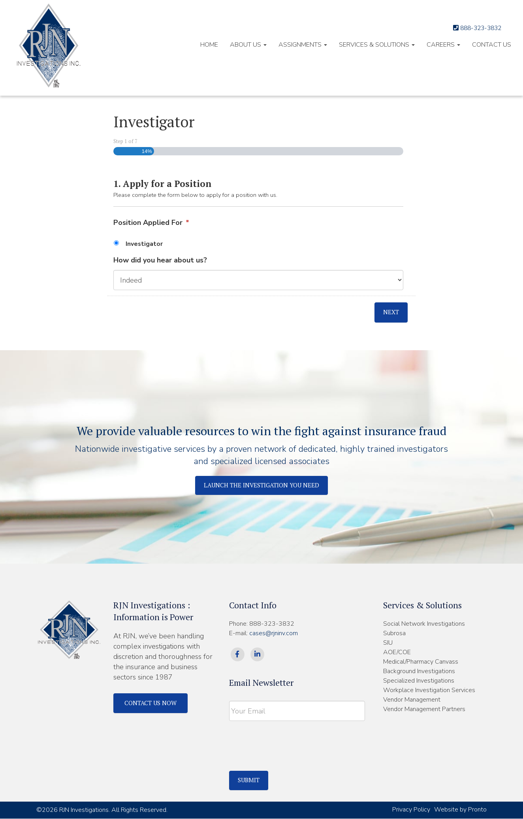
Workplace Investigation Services (429, 690)
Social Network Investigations (424, 624)
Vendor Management (411, 700)
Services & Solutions (377, 45)
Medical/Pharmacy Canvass (420, 662)
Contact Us (491, 45)
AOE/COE (397, 652)
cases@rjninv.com (273, 633)
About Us (248, 45)
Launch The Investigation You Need (261, 485)
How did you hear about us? (160, 260)
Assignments (302, 45)
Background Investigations (419, 671)
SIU (388, 643)
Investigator (144, 244)
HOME (209, 45)
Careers (443, 45)
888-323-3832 (472, 27)
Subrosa (394, 633)
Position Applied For (151, 222)
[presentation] (289, 743)
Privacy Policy (411, 810)
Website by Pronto (460, 810)
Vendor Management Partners (424, 709)
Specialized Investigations (418, 681)
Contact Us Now (153, 703)
